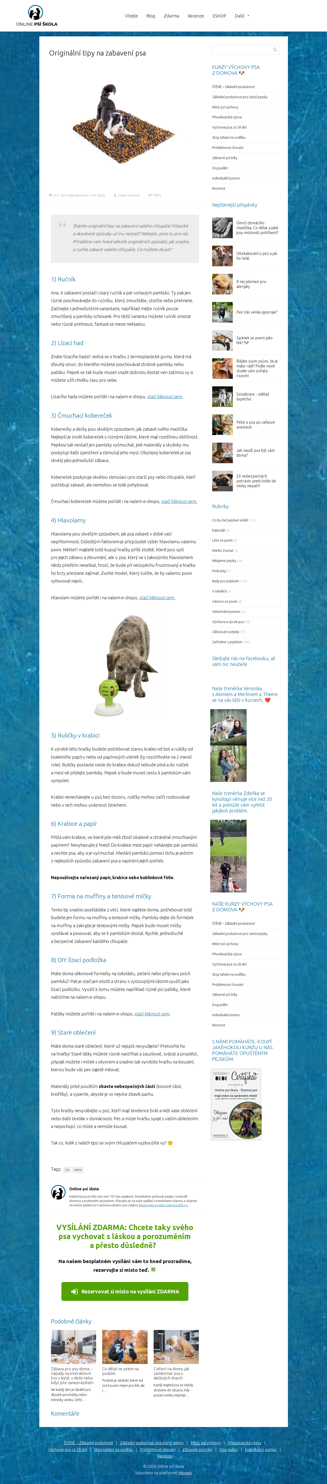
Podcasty (219, 571)
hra (67, 1169)
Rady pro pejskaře (225, 581)
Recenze (196, 15)
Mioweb (185, 1473)
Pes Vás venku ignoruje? (256, 312)
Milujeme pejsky (224, 561)
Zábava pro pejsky (225, 632)
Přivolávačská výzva (227, 117)
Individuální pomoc (226, 178)
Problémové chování (227, 148)
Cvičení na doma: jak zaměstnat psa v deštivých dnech (171, 1373)
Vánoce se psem (224, 601)
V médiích (219, 591)
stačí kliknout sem (157, 597)
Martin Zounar (223, 550)
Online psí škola (126, 195)
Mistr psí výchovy (225, 107)
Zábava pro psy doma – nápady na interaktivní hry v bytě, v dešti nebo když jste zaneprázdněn (72, 1375)
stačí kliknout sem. (165, 396)
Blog (150, 15)
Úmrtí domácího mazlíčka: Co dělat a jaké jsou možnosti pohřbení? (257, 228)
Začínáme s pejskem (227, 642)
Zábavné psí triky (224, 158)
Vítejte (131, 15)
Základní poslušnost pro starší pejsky (240, 97)
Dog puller (220, 168)
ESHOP (219, 15)
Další (239, 15)
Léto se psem (222, 540)
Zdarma (171, 15)
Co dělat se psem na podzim (120, 1371)
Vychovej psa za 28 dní (229, 127)
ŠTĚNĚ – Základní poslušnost (233, 87)
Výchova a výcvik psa (228, 622)
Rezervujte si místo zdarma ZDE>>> (163, 1205)
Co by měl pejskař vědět (230, 520)
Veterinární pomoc (226, 612)
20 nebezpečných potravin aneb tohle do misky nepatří (256, 481)
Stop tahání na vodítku (229, 137)
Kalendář (218, 530)
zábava (78, 1169)
